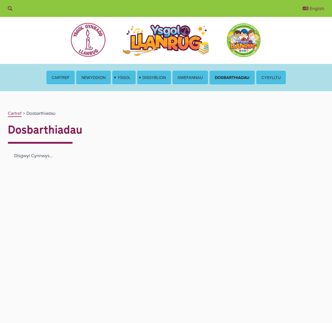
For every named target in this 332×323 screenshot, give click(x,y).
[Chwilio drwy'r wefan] (10, 8)
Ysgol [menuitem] (123, 77)
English (313, 8)
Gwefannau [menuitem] (190, 77)
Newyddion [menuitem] (93, 77)
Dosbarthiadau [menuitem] (232, 78)
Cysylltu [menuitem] (271, 77)
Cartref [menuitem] (61, 77)
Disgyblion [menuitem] (154, 77)
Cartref (15, 113)
